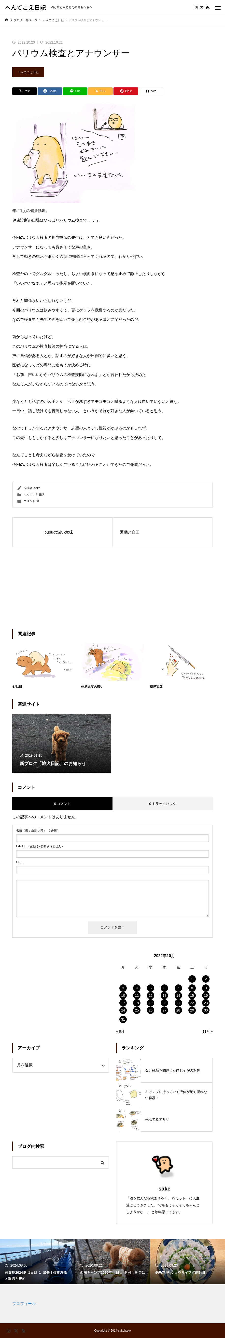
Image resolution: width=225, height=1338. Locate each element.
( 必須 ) (37, 830)
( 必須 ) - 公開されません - (39, 846)
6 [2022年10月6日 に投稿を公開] (165, 988)
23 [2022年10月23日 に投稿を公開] (206, 1003)
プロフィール (24, 1304)
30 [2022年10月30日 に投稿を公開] (206, 1010)
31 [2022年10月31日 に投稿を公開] (123, 1019)
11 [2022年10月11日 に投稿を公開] (137, 995)
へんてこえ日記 (28, 72)
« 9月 (120, 1031)
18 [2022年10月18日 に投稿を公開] (137, 1003)
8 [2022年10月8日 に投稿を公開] (192, 988)
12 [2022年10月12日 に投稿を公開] (151, 995)
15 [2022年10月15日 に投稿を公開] (192, 995)
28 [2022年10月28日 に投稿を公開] (178, 1010)
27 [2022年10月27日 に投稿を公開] (165, 1010)
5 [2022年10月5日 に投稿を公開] (151, 988)
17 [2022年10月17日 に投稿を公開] (123, 1003)
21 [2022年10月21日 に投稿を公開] (178, 1003)
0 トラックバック (162, 804)
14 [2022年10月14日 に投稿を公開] (178, 995)
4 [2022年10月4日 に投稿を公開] (137, 988)
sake (37, 488)
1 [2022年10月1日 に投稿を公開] (192, 979)
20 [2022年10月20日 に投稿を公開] (165, 1003)
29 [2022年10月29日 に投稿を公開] (192, 1010)
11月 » (208, 1031)
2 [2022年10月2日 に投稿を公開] (206, 979)
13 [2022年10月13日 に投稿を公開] (165, 995)
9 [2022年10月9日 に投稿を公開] (206, 988)
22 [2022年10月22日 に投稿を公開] (192, 1003)
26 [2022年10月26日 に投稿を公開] (151, 1010)
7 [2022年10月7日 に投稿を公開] (178, 988)
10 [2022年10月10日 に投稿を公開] (123, 995)
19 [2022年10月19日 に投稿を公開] (151, 1003)
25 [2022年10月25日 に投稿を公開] (137, 1010)
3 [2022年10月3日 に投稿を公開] (123, 988)
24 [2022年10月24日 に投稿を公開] (123, 1010)
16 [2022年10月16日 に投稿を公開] (206, 995)
